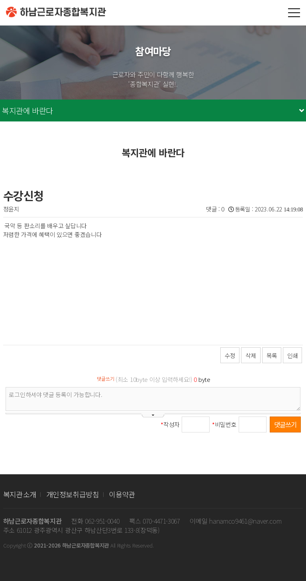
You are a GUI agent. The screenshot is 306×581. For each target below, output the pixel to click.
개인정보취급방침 (72, 494)
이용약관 (122, 494)
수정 (230, 355)
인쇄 (292, 355)
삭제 (250, 355)
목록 (272, 355)
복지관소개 (19, 494)
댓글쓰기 (285, 424)
